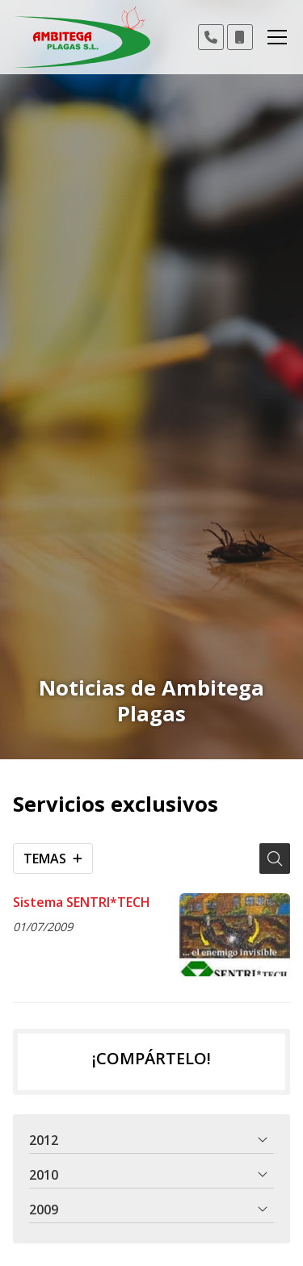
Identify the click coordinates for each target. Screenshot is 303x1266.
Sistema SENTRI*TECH (81, 902)
